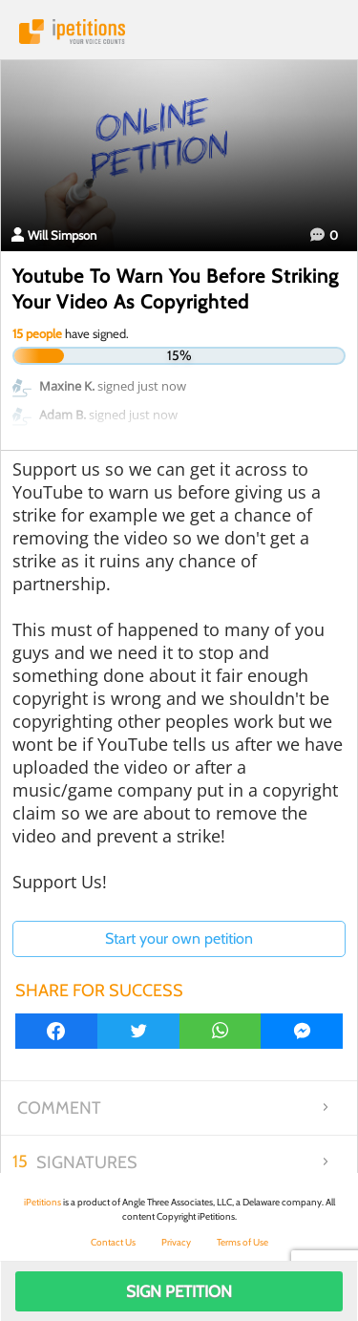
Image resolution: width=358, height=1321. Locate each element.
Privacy (176, 1242)
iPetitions (179, 31)
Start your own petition (179, 938)
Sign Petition (179, 1291)
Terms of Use (242, 1242)
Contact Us (113, 1242)
